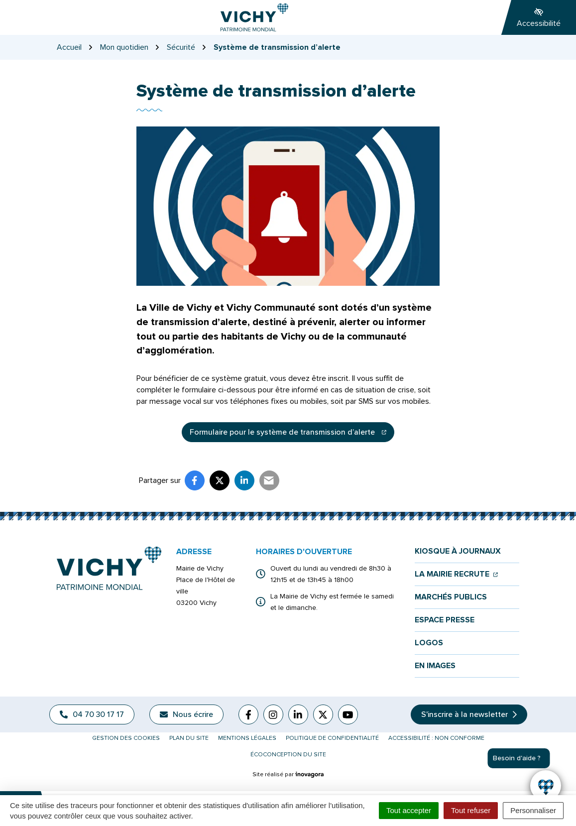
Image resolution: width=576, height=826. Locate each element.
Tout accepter (408, 810)
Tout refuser (470, 810)
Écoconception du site (288, 754)
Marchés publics (451, 597)
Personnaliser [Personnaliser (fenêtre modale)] (533, 810)
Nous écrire (186, 714)
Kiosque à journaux (458, 551)
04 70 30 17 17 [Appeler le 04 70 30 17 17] (92, 714)
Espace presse (444, 620)
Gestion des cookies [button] (126, 738)
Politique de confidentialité (332, 738)
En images (435, 666)
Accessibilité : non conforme (436, 738)
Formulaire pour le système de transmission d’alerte (292, 434)
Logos (429, 643)
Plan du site (189, 738)
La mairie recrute (456, 574)
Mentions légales (247, 738)
